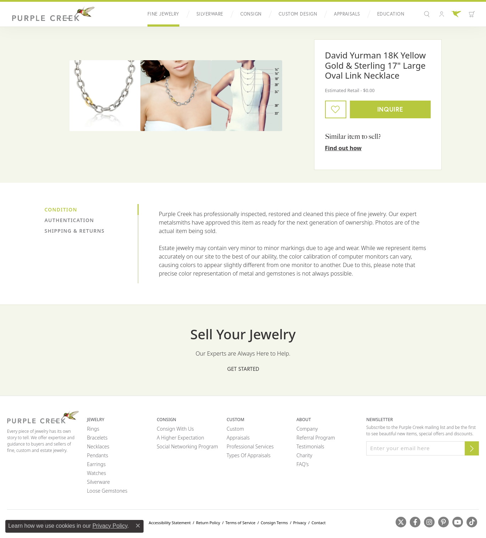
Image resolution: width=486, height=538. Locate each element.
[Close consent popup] (138, 525)
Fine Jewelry (163, 14)
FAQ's (302, 464)
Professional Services (250, 446)
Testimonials (310, 446)
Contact (319, 522)
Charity (304, 455)
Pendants (97, 455)
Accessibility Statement (170, 522)
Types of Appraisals (248, 455)
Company (307, 428)
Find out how (343, 148)
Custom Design (298, 14)
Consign (251, 14)
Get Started (243, 369)
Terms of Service (240, 522)
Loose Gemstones (107, 490)
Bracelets (97, 437)
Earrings (96, 464)
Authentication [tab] (69, 220)
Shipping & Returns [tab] (75, 230)
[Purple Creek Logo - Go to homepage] (51, 14)
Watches (96, 473)
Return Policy (208, 522)
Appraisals (347, 14)
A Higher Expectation (180, 437)
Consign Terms (274, 522)
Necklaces (98, 446)
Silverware (209, 14)
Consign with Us (175, 428)
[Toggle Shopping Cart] (471, 14)
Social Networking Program (187, 446)
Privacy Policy (110, 526)
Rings (93, 428)
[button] (428, 14)
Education (390, 14)
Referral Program (315, 437)
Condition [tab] (61, 209)
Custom (235, 428)
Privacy (299, 522)
